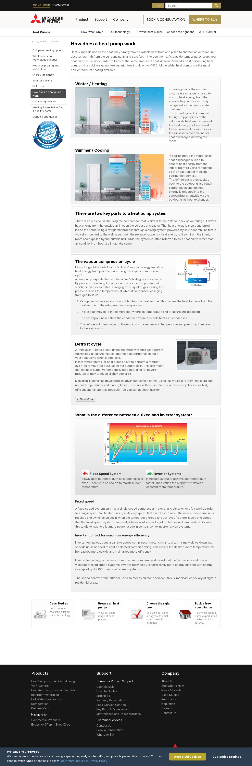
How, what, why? (93, 32)
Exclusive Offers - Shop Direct (51, 724)
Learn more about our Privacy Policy (83, 760)
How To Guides (106, 691)
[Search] (188, 5)
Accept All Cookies (187, 756)
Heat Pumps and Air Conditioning (53, 681)
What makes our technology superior (44, 57)
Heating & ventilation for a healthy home (47, 109)
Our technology (121, 32)
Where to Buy (205, 19)
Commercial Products (45, 720)
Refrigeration (39, 703)
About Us (167, 681)
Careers (166, 708)
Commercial (61, 5)
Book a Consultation (109, 730)
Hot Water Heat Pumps (46, 699)
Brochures (103, 695)
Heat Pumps (41, 32)
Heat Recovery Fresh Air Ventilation (54, 690)
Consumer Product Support (114, 681)
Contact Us (103, 725)
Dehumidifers (40, 708)
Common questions (44, 101)
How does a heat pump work (46, 93)
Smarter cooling (42, 80)
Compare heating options (48, 50)
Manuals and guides (44, 116)
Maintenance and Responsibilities (118, 714)
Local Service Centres (111, 704)
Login (158, 5)
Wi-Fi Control (208, 32)
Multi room (38, 86)
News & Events (171, 690)
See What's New (172, 685)
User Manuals (105, 686)
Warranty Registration (110, 700)
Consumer (41, 5)
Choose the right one (181, 32)
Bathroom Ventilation (45, 694)
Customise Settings (227, 756)
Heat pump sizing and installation (45, 67)
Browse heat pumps (150, 32)
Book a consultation (165, 19)
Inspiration (168, 703)
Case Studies (170, 694)
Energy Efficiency (43, 74)
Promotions (169, 699)
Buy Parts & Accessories (112, 709)
